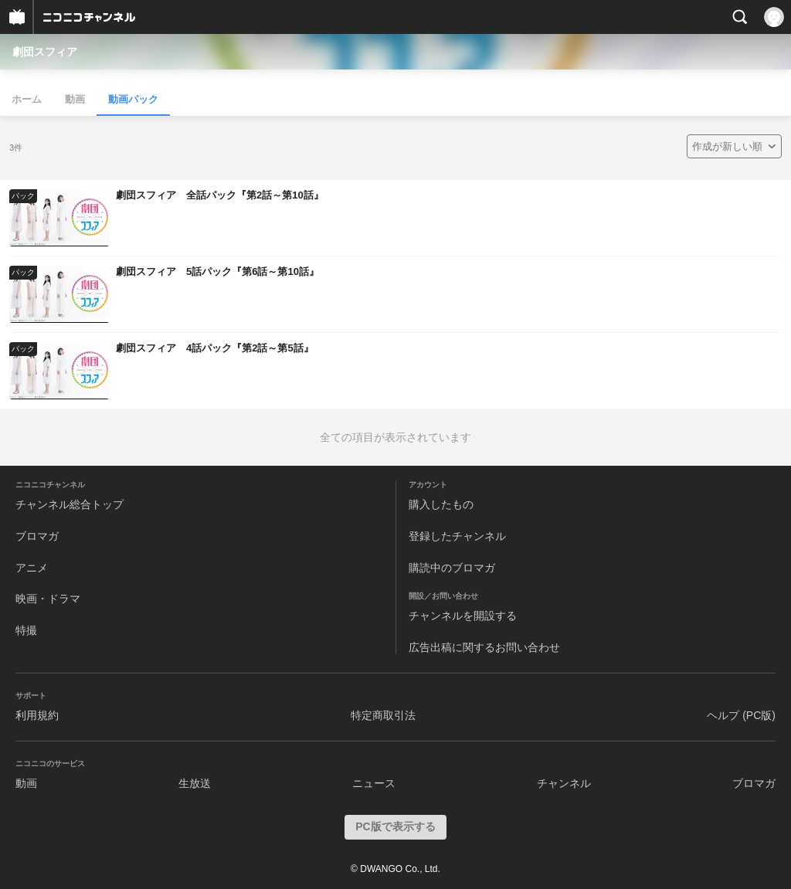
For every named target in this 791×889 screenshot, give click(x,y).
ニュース (374, 783)
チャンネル (564, 783)
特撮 (26, 630)
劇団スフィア (44, 52)
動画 (75, 99)
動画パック (133, 99)
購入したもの (441, 504)
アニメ (31, 568)
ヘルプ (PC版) (741, 715)
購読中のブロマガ (452, 568)
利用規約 (37, 715)
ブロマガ (37, 536)
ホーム (27, 99)
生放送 (194, 783)
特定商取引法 (383, 715)
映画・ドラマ (47, 598)
